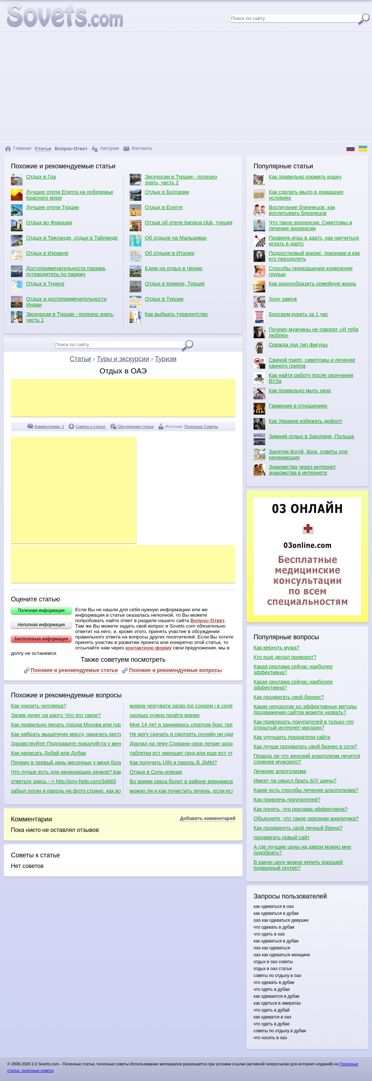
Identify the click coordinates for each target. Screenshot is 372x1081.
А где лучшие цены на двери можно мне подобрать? (302, 850)
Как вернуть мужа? (276, 647)
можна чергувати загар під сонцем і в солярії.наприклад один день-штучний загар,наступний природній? (181, 706)
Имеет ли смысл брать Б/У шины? (295, 781)
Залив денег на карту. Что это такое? (56, 715)
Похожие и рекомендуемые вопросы (175, 670)
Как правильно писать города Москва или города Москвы (66, 725)
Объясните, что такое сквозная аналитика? (306, 818)
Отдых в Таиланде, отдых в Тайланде (64, 241)
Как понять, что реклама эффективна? (301, 809)
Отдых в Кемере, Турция (167, 286)
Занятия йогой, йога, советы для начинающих (301, 454)
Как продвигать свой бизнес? (289, 697)
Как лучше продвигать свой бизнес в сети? (305, 746)
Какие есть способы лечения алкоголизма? (306, 790)
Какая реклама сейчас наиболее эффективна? (293, 669)
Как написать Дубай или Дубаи (48, 753)
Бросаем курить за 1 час (291, 317)
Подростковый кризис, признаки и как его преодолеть (307, 256)
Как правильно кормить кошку (297, 179)
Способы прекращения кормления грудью (303, 271)
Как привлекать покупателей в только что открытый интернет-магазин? (304, 724)
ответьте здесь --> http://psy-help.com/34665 (63, 781)
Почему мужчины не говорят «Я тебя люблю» (306, 332)
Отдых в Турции (156, 302)
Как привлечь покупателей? (287, 799)
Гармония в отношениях (290, 409)
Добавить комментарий (207, 818)
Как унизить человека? (38, 706)
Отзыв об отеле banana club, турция (181, 225)
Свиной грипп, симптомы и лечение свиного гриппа (304, 363)
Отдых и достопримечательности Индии (58, 302)
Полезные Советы (201, 426)
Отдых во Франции (41, 225)
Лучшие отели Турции (45, 210)
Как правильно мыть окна (292, 393)
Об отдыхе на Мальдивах (168, 241)
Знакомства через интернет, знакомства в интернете (295, 470)
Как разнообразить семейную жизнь (305, 286)
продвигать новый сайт (282, 837)
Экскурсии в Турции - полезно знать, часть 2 (173, 179)
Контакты (138, 148)
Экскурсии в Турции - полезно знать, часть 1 (62, 317)
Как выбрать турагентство (169, 317)
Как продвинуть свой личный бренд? (298, 828)
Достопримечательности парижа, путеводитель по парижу (58, 271)
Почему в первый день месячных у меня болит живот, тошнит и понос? (66, 762)
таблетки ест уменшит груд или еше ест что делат (181, 753)
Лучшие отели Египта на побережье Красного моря (62, 195)
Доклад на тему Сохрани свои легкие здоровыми (181, 743)
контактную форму (148, 647)
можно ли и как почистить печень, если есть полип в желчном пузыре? (181, 791)
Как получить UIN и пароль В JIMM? (173, 762)
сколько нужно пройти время (164, 715)
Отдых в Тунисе (37, 286)
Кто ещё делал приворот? (285, 657)
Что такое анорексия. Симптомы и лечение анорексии (303, 225)
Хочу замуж (275, 302)
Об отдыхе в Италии (162, 256)
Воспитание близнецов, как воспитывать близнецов (294, 210)
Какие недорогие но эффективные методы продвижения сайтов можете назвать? (305, 709)
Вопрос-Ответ (207, 620)
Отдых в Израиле (39, 256)
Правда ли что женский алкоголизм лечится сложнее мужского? (307, 759)
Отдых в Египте (156, 210)
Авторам (105, 148)
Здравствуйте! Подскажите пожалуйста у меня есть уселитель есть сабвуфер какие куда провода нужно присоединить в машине (66, 743)
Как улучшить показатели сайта (292, 737)
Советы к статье (91, 426)
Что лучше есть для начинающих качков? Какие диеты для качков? (66, 772)
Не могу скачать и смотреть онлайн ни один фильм (181, 734)
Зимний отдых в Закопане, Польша (304, 439)
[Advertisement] (186, 86)
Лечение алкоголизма (280, 771)
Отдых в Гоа (33, 179)
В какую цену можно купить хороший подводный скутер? (298, 865)
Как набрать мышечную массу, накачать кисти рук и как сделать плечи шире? (66, 734)
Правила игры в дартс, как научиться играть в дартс (306, 241)
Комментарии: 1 (49, 426)
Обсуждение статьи (135, 426)
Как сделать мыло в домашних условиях (298, 195)
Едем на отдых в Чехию (166, 271)
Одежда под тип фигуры (291, 347)
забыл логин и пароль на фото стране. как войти (66, 791)
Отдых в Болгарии (159, 195)
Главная (18, 148)
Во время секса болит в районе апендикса (181, 781)
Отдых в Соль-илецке (156, 772)
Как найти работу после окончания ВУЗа (303, 378)
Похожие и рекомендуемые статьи (74, 670)
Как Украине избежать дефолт (298, 424)
